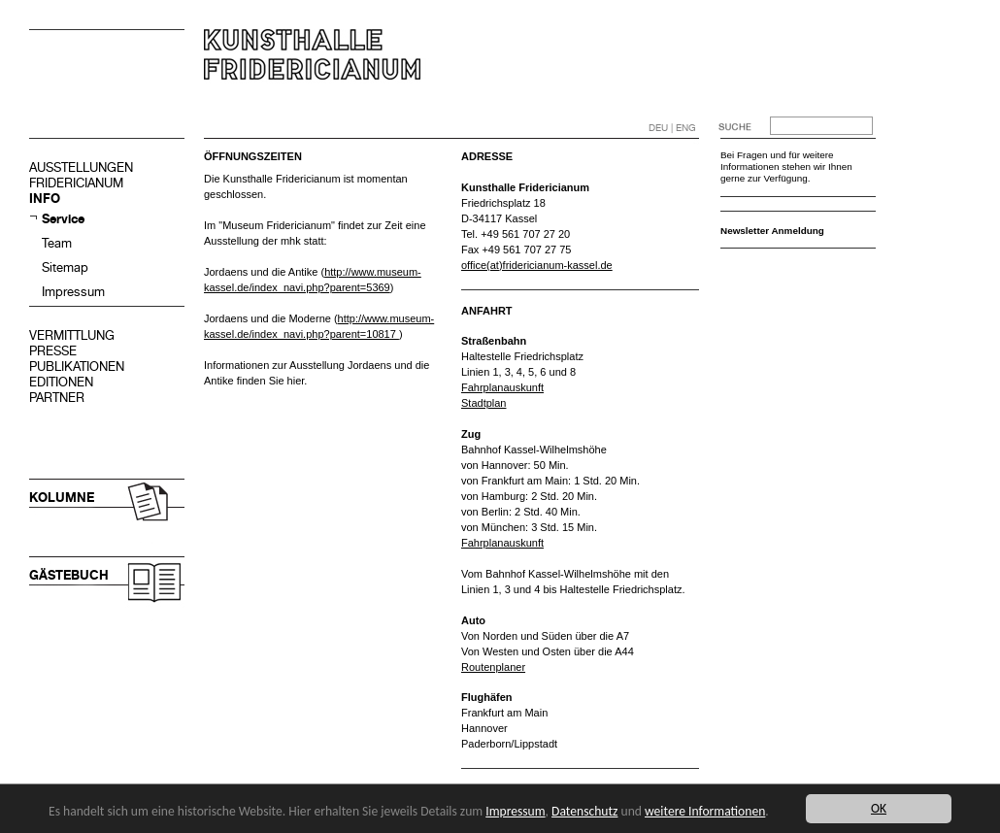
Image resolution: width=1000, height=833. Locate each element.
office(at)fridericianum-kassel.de (537, 265)
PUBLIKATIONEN (76, 366)
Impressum (73, 291)
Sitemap (65, 267)
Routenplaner (493, 667)
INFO (44, 198)
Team (57, 243)
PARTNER (56, 397)
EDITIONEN (61, 382)
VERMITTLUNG (72, 335)
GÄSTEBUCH (69, 575)
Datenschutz (584, 811)
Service (63, 219)
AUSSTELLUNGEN (81, 167)
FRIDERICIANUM (76, 183)
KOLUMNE (61, 497)
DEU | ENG (672, 127)
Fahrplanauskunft (502, 387)
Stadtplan (483, 403)
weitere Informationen (705, 811)
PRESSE (53, 351)
